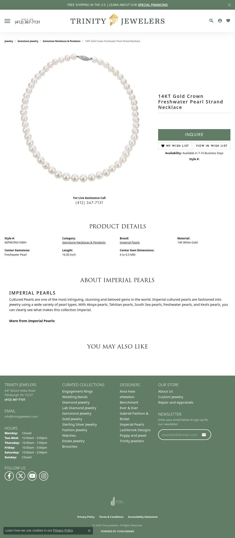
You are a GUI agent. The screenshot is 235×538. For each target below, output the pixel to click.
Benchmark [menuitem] (129, 402)
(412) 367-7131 (89, 202)
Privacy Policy (86, 516)
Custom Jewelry (170, 396)
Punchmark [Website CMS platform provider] (125, 531)
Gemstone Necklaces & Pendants (62, 41)
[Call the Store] (15, 399)
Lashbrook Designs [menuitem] (135, 430)
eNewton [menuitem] (127, 396)
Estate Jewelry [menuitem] (73, 441)
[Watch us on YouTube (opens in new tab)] (32, 476)
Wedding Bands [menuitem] (75, 396)
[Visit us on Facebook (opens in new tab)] (9, 476)
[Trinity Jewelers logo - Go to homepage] (117, 21)
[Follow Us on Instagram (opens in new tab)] (43, 476)
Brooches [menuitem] (69, 446)
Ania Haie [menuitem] (127, 391)
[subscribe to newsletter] (204, 434)
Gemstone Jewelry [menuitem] (76, 413)
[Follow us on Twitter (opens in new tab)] (20, 476)
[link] (27, 21)
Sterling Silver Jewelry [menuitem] (79, 424)
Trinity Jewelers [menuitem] (132, 441)
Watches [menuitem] (69, 435)
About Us (165, 391)
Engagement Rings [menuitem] (77, 391)
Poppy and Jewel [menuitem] (133, 435)
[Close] (229, 5)
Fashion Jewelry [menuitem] (74, 430)
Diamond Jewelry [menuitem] (76, 402)
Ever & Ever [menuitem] (129, 407)
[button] (211, 20)
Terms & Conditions (111, 516)
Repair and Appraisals (175, 402)
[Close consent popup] (89, 530)
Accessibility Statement (143, 516)
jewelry (9, 41)
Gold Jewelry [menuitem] (72, 418)
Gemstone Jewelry (28, 41)
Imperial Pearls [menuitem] (132, 424)
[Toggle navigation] (7, 21)
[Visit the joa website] (117, 501)
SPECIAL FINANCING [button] (153, 5)
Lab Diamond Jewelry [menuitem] (79, 407)
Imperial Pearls (130, 242)
